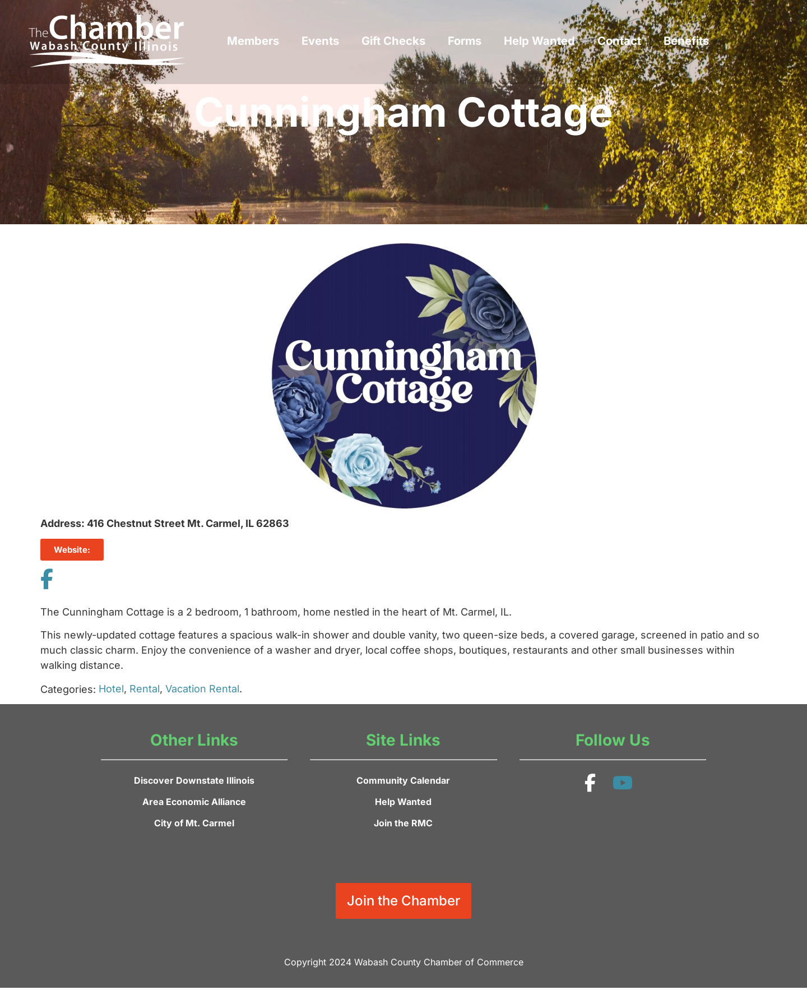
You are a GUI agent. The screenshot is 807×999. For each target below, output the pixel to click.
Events (320, 41)
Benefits (686, 41)
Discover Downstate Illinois (194, 780)
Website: (72, 549)
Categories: (68, 689)
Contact (619, 41)
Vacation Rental (202, 689)
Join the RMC (403, 823)
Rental (144, 689)
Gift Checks (393, 41)
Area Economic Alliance (194, 801)
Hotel (111, 689)
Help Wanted (539, 41)
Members (253, 41)
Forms (464, 41)
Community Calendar (403, 780)
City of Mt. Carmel (194, 823)
